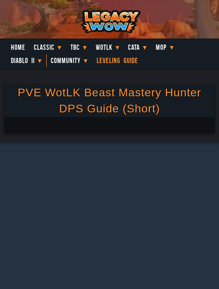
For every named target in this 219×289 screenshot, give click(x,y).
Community (66, 61)
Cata (134, 47)
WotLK (104, 47)
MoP (161, 47)
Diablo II (23, 61)
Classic (44, 47)
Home (18, 47)
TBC (75, 47)
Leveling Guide (117, 61)
